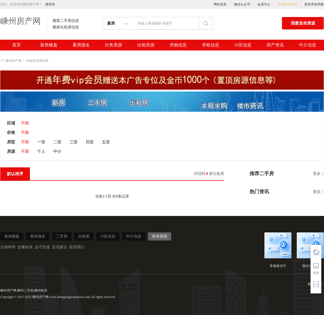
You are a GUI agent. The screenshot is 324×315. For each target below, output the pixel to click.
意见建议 (59, 247)
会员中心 (263, 4)
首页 (16, 45)
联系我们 (76, 247)
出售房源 (113, 45)
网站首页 (220, 4)
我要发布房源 (303, 23)
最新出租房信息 (66, 27)
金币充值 (42, 247)
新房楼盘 (49, 45)
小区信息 (243, 45)
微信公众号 (242, 4)
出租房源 (146, 45)
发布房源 (159, 236)
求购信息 (178, 45)
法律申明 (7, 247)
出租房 (83, 236)
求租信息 (210, 45)
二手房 (61, 236)
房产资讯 (275, 45)
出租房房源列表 (37, 61)
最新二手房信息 (66, 21)
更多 (316, 174)
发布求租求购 (314, 4)
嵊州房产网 (20, 20)
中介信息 (307, 45)
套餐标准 (25, 247)
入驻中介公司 (287, 4)
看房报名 (81, 45)
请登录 (50, 4)
